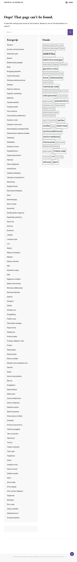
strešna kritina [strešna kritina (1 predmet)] (60, 142)
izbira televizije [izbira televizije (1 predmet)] (59, 73)
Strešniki (10, 420)
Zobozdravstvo (12, 513)
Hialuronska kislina (14, 155)
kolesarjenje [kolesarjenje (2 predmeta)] (56, 77)
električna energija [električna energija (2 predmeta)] (53, 60)
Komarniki (10, 208)
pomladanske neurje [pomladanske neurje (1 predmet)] (48, 105)
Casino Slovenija (13, 76)
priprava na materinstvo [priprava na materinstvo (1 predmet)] (49, 120)
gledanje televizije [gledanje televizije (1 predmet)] (48, 73)
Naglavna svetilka (13, 279)
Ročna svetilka (12, 359)
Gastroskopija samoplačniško (18, 129)
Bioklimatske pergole (15, 63)
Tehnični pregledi (13, 429)
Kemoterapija (12, 200)
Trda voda (11, 451)
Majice (9, 248)
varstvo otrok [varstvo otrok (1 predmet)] (46, 157)
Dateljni (10, 85)
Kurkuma (10, 230)
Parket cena (11, 319)
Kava (9, 195)
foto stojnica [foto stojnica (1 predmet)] (64, 64)
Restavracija (11, 354)
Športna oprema (13, 412)
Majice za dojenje (13, 253)
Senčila (10, 367)
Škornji (9, 381)
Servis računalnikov (14, 376)
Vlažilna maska (12, 473)
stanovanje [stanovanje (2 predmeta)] (49, 142)
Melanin (10, 257)
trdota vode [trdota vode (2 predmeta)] (59, 151)
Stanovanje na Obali (14, 416)
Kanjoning (11, 182)
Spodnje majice (13, 407)
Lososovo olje (12, 239)
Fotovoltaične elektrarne (16, 116)
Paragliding (11, 314)
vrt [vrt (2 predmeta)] (53, 156)
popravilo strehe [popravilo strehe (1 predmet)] (60, 105)
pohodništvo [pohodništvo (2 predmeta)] (61, 101)
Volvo (9, 478)
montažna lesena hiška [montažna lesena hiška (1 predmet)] (49, 91)
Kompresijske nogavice (15, 213)
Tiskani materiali (13, 447)
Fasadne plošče (13, 102)
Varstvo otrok (12, 469)
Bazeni (9, 58)
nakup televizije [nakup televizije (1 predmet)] (63, 96)
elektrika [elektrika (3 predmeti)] (49, 53)
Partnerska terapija (14, 323)
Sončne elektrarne (14, 398)
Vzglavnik (10, 496)
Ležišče (10, 235)
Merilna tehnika (13, 261)
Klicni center (11, 204)
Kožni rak (10, 222)
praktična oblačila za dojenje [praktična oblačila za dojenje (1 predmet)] (50, 112)
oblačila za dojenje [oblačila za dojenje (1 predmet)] (48, 101)
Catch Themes (60, 556)
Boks (9, 67)
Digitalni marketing (14, 93)
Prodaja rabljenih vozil (15, 341)
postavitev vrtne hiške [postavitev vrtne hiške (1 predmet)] (49, 109)
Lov (8, 244)
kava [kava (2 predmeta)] (45, 77)
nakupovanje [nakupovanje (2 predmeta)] (50, 95)
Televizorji (11, 438)
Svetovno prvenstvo (14, 425)
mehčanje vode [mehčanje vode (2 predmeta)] (51, 86)
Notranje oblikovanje (15, 288)
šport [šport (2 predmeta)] (55, 162)
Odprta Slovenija (13, 2)
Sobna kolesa (12, 389)
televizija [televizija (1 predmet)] (56, 146)
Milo (8, 266)
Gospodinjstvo (12, 151)
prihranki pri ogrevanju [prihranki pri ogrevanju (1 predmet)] (49, 115)
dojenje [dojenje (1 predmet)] (62, 48)
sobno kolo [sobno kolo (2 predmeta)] (62, 126)
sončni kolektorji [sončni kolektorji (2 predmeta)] (51, 136)
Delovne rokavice (13, 89)
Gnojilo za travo (13, 147)
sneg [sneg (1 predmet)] (53, 126)
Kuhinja (10, 226)
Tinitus (9, 443)
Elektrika (10, 98)
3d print (10, 45)
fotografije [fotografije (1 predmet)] (56, 64)
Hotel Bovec (11, 169)
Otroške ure (11, 310)
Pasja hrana (11, 328)
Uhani (9, 460)
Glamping (10, 138)
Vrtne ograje (11, 487)
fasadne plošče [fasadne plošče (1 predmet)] (47, 64)
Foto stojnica (12, 111)
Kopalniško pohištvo (14, 217)
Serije (9, 372)
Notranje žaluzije (13, 292)
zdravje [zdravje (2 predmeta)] (47, 162)
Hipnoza (10, 160)
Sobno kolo (11, 394)
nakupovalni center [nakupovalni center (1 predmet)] (62, 91)
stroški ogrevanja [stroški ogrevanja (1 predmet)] (47, 146)
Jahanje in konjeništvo (15, 177)
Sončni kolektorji (13, 403)
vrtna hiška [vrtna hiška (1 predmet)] (60, 157)
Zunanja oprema (13, 518)
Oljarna (9, 297)
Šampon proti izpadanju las (17, 363)
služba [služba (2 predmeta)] (46, 126)
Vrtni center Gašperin (15, 491)
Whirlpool (10, 500)
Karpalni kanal (12, 186)
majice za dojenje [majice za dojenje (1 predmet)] (47, 82)
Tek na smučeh (12, 434)
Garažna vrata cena (14, 124)
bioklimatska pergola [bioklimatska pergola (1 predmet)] (48, 45)
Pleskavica (11, 332)
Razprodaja (11, 350)
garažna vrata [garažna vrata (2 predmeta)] (50, 68)
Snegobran (11, 385)
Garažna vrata (12, 120)
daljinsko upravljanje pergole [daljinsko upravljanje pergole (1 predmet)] (50, 48)
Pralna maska (12, 336)
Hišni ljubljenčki (13, 164)
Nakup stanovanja (14, 283)
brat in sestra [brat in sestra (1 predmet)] (59, 45)
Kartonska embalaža (14, 191)
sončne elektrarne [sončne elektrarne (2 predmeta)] (52, 131)
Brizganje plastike (14, 71)
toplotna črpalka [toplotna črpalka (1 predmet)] (47, 151)
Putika (9, 345)
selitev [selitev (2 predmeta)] (61, 120)
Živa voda (10, 504)
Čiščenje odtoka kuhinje (16, 80)
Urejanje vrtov (12, 465)
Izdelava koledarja (14, 173)
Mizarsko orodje (13, 270)
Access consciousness (15, 49)
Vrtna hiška (11, 482)
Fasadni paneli (12, 107)
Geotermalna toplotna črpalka (18, 133)
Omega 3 (10, 301)
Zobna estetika (12, 509)
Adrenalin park (12, 54)
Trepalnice (11, 456)
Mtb (8, 275)
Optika (9, 306)
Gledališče (11, 142)
